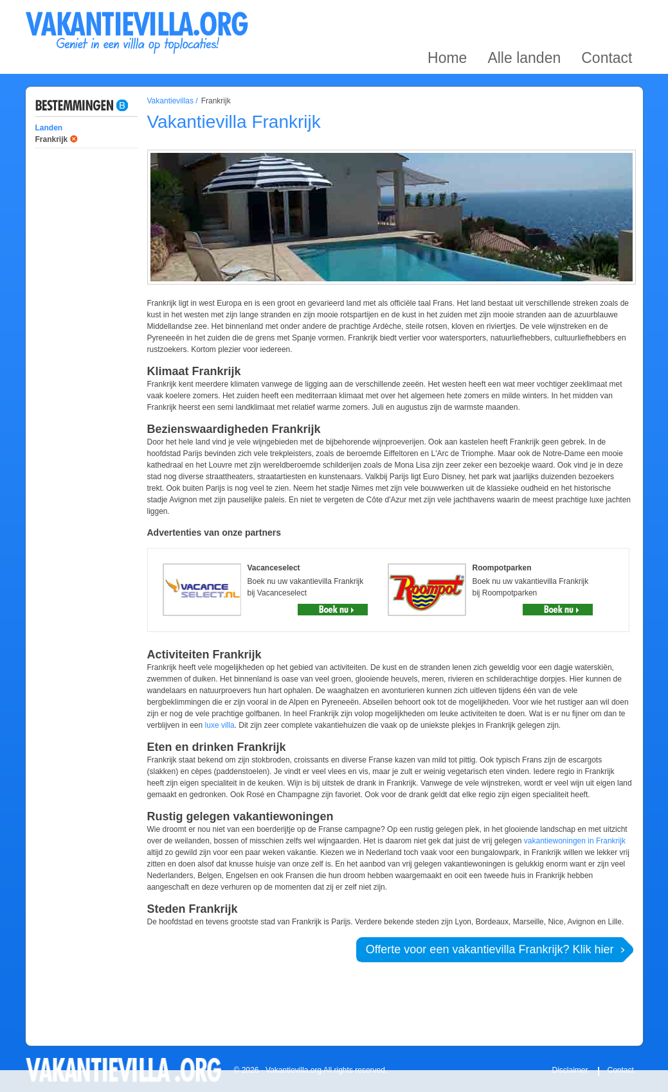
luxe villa (220, 725)
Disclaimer (570, 1070)
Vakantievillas (170, 100)
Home (447, 15)
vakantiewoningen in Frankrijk (575, 840)
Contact (606, 15)
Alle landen (524, 15)
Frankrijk (51, 139)
